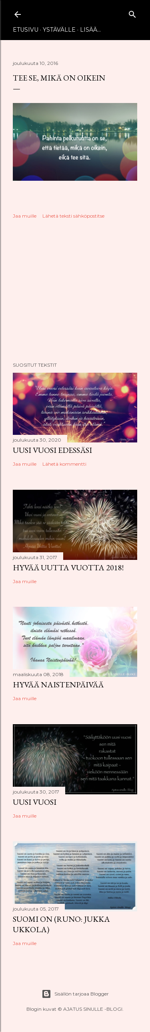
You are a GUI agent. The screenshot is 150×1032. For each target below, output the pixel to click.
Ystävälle (59, 29)
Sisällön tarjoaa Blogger (75, 994)
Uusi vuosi (34, 802)
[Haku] (132, 12)
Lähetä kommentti (64, 464)
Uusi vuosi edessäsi (52, 450)
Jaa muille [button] (24, 216)
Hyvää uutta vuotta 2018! (68, 567)
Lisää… (90, 29)
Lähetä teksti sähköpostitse (73, 216)
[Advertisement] (75, 292)
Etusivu (25, 29)
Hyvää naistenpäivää (58, 684)
